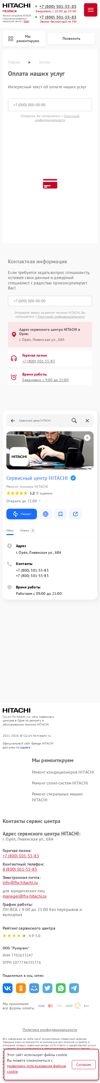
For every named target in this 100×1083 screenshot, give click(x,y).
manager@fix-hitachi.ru (25, 896)
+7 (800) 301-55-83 (57, 6)
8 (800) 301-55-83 (20, 869)
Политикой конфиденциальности (57, 118)
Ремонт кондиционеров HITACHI (63, 772)
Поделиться (7, 988)
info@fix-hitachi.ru (20, 882)
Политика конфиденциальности (50, 1029)
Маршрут (21, 514)
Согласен (83, 1064)
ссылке (25, 747)
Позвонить (71, 38)
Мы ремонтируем (23, 38)
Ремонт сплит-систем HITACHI (60, 783)
